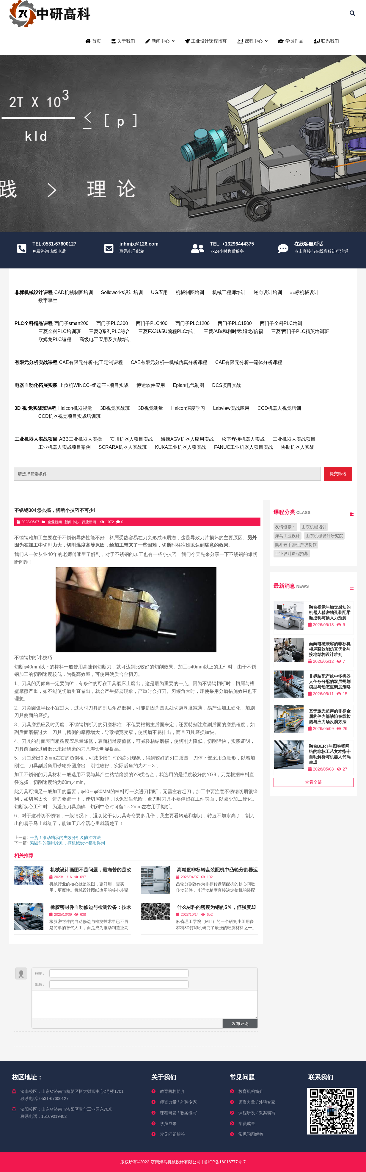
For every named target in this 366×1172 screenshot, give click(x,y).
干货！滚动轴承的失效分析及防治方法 (65, 837)
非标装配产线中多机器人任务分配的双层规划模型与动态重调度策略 (330, 681)
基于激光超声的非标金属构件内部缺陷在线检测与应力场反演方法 (330, 716)
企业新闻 (55, 522)
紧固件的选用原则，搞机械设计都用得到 (67, 842)
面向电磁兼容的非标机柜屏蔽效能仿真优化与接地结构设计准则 (330, 649)
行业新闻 (89, 522)
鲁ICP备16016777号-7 (224, 1162)
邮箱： (112, 984)
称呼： (112, 973)
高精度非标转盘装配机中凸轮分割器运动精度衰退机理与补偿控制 (217, 872)
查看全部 (313, 782)
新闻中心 (72, 522)
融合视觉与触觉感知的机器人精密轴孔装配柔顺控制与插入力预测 (330, 612)
